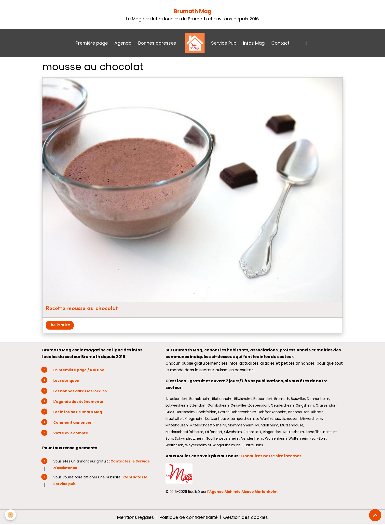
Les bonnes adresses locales (80, 391)
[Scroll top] (375, 515)
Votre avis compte (70, 433)
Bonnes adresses (157, 43)
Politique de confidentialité (189, 517)
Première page (92, 43)
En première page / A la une (78, 370)
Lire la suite (59, 325)
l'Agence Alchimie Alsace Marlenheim (242, 491)
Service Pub (223, 43)
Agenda (123, 43)
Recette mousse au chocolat (82, 308)
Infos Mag (254, 43)
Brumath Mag (192, 11)
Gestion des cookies (245, 517)
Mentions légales (135, 517)
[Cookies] (10, 514)
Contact (280, 43)
